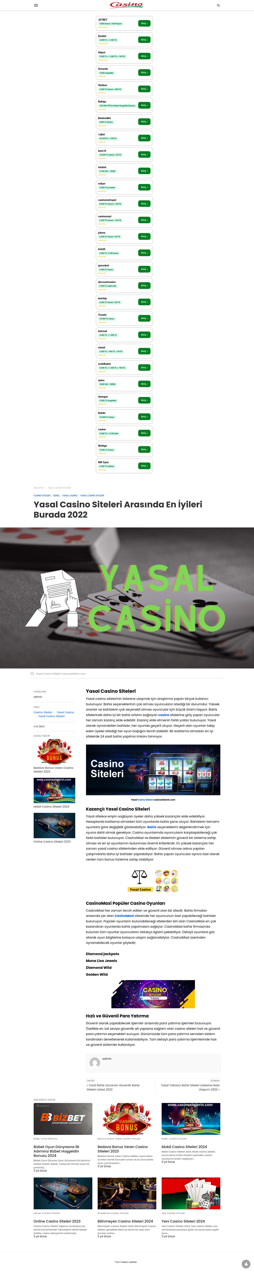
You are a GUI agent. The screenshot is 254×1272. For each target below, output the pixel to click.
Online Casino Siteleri (47, 1213)
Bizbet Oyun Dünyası (46, 1138)
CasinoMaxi (124, 916)
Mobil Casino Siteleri (174, 1138)
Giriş (144, 23)
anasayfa (39, 488)
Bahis (152, 827)
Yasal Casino (70, 495)
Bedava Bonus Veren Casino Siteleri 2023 (54, 770)
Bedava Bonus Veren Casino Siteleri (119, 1138)
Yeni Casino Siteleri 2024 (183, 1221)
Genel (56, 495)
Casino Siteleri (42, 495)
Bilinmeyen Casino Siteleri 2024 (125, 1221)
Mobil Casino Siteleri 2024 (51, 807)
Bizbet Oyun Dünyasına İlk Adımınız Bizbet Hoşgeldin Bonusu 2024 (56, 1151)
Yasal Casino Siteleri (59, 488)
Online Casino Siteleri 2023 (52, 842)
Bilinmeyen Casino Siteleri (113, 1213)
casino (163, 715)
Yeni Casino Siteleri (173, 1213)
